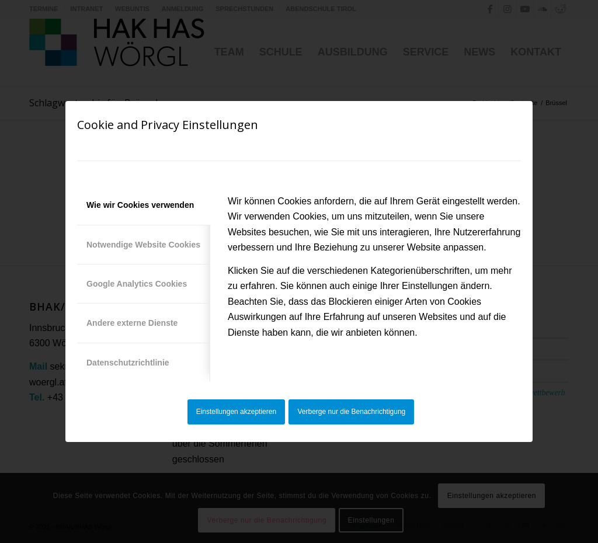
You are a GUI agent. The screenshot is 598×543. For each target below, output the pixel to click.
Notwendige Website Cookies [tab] (143, 244)
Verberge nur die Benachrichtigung (352, 412)
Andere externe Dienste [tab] (132, 323)
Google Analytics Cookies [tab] (136, 283)
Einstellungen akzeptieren (236, 412)
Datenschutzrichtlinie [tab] (127, 362)
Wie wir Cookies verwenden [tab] (140, 205)
